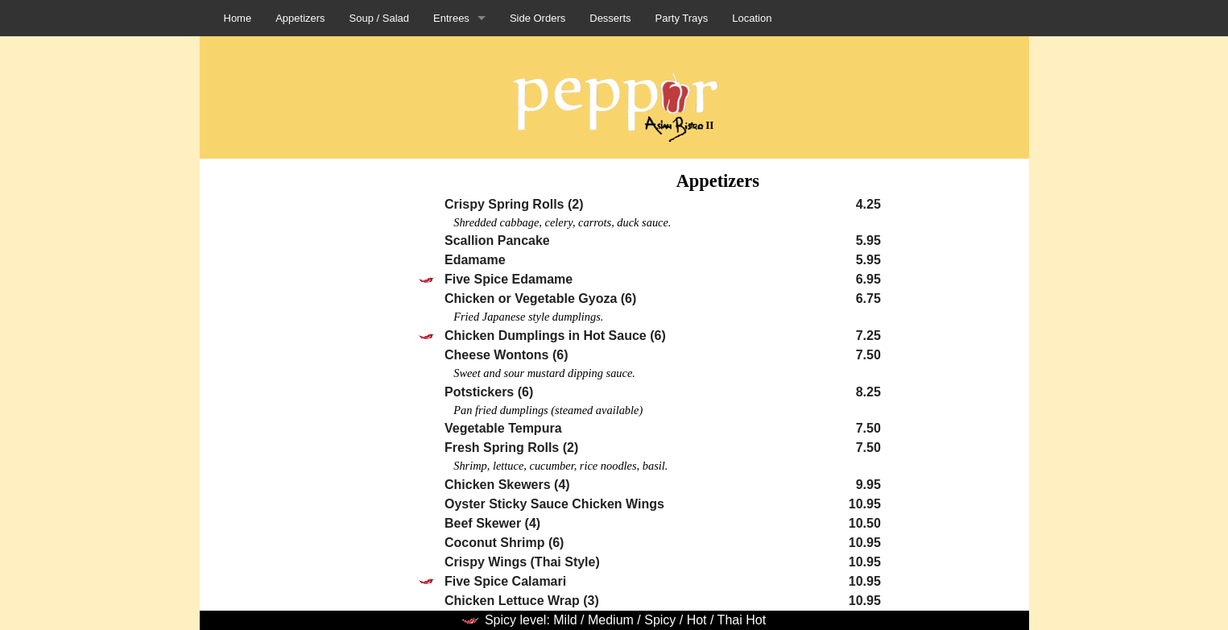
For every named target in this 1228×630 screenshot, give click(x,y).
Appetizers (300, 18)
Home (238, 18)
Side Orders (537, 18)
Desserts (610, 18)
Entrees (451, 18)
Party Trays (682, 18)
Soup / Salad (379, 18)
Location (751, 18)
